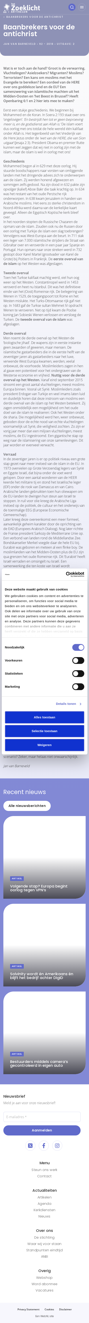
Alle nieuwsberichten (27, 805)
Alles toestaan (44, 717)
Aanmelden (42, 1130)
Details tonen (66, 703)
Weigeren (44, 745)
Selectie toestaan (44, 731)
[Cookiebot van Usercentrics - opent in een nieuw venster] (65, 574)
